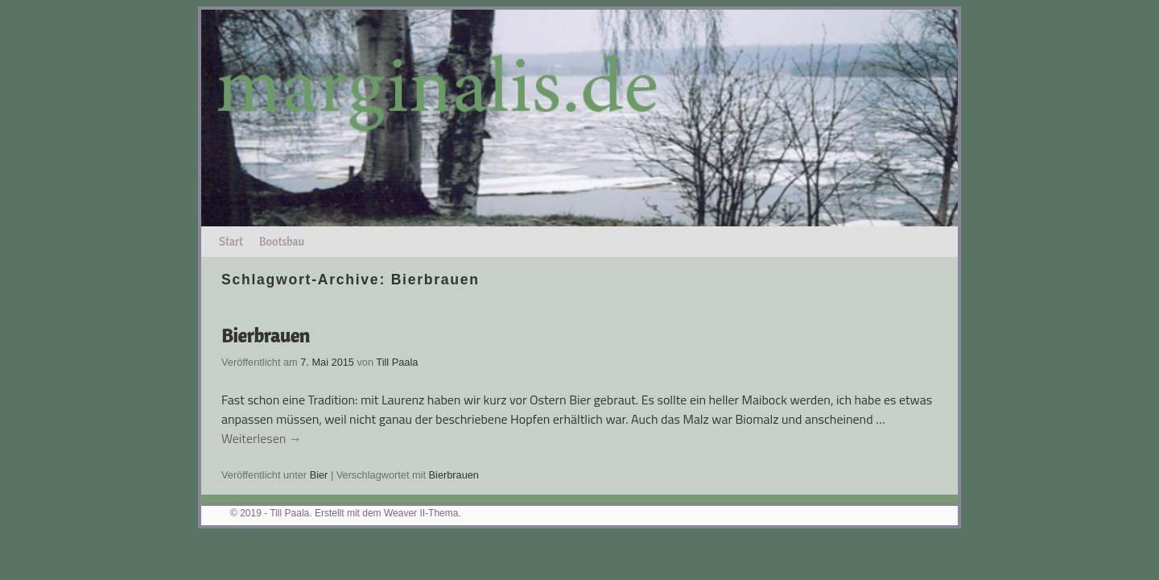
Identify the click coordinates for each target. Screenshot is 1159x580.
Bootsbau (281, 241)
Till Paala (397, 362)
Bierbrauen (265, 335)
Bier (319, 475)
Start (231, 241)
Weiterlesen (261, 438)
